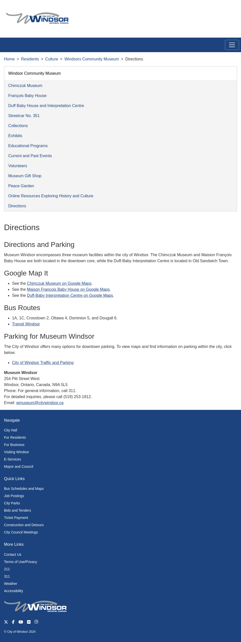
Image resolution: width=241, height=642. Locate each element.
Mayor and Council (18, 467)
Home (9, 59)
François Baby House (27, 96)
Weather (10, 584)
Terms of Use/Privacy (20, 562)
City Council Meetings (21, 532)
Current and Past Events (30, 156)
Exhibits (15, 136)
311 (7, 576)
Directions (17, 206)
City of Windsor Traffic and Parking (43, 362)
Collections (18, 126)
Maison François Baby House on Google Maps (68, 289)
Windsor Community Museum (34, 73)
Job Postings (14, 496)
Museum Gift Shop (25, 176)
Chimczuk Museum (25, 85)
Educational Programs (28, 146)
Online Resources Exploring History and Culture (50, 196)
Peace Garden (21, 186)
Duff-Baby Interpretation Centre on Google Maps (70, 295)
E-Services (12, 459)
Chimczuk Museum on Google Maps (59, 283)
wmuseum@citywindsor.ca (40, 403)
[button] (226, 9)
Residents (30, 59)
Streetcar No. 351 (24, 116)
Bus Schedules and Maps (24, 489)
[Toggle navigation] (232, 45)
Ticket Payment (16, 518)
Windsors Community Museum (91, 59)
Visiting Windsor (16, 452)
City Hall (10, 430)
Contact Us (12, 555)
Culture (51, 59)
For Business (14, 445)
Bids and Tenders (17, 510)
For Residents (15, 437)
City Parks (12, 503)
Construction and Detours (24, 525)
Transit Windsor (26, 324)
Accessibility (13, 591)
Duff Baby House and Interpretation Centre (46, 106)
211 (7, 569)
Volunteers (17, 166)
